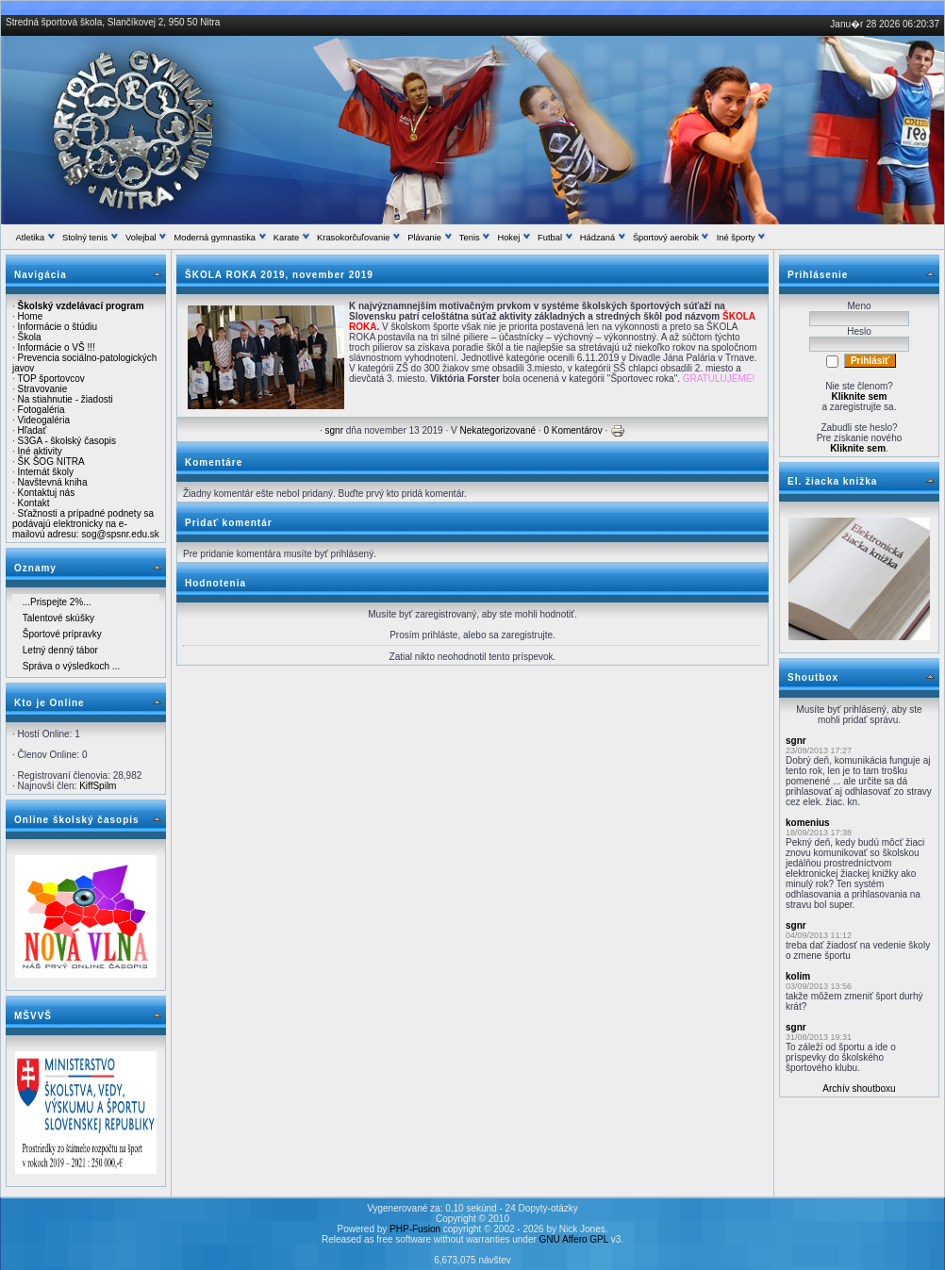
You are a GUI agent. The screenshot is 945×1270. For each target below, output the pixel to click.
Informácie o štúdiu (58, 327)
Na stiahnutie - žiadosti (65, 399)
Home (30, 316)
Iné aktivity (40, 451)
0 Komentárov (572, 430)
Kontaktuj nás (46, 492)
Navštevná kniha (53, 482)
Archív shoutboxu (858, 1088)
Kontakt (34, 503)
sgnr (334, 430)
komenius (808, 822)
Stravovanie (43, 389)
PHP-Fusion (415, 1229)
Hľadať (32, 430)
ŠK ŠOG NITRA (51, 461)
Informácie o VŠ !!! (56, 347)
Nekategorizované (497, 430)
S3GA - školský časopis (67, 441)
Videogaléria (44, 420)
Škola (29, 337)
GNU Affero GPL (573, 1239)
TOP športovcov (50, 378)
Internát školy (46, 472)
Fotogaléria (41, 409)
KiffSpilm (97, 786)
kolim (798, 976)
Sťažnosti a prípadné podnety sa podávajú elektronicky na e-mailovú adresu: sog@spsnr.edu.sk (85, 523)
